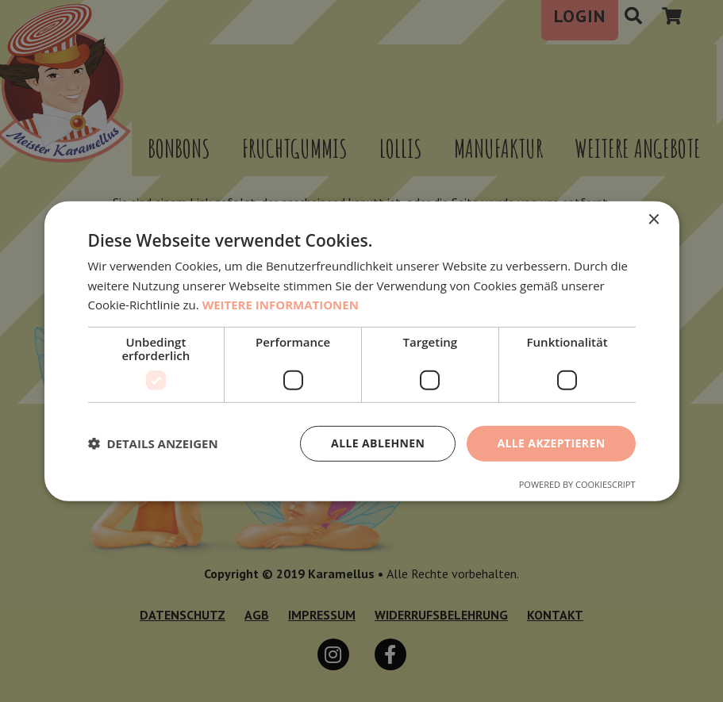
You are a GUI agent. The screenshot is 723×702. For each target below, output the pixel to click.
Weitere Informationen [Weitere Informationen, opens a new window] (280, 305)
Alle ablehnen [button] (378, 443)
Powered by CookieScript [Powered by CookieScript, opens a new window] (577, 484)
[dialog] (361, 351)
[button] (153, 443)
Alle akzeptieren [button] (551, 443)
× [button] (654, 219)
